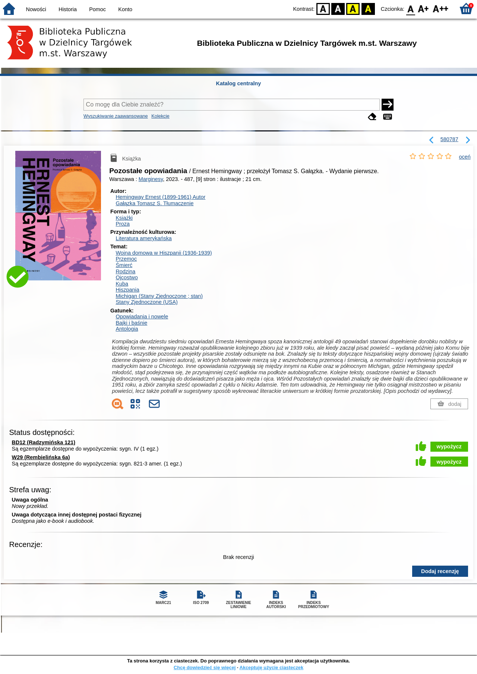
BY (368, 8)
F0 (410, 8)
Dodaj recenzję (440, 571)
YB (353, 8)
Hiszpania (127, 290)
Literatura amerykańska (143, 238)
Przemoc (126, 259)
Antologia (127, 329)
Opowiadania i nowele (142, 316)
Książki (124, 218)
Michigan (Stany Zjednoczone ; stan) (159, 296)
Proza (123, 224)
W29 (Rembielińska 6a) (41, 457)
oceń (465, 157)
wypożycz (449, 446)
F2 (440, 8)
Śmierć (124, 265)
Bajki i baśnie (131, 323)
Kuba (122, 284)
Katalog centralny (238, 83)
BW (338, 8)
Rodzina (125, 271)
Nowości (36, 9)
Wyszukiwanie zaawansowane (115, 116)
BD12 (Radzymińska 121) (43, 442)
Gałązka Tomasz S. (154, 203)
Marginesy (151, 179)
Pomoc (97, 9)
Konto (125, 9)
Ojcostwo (127, 277)
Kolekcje (160, 116)
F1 (423, 8)
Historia (68, 9)
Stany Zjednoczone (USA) (146, 302)
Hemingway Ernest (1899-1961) (160, 197)
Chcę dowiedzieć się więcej (205, 667)
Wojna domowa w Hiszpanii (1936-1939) (164, 253)
